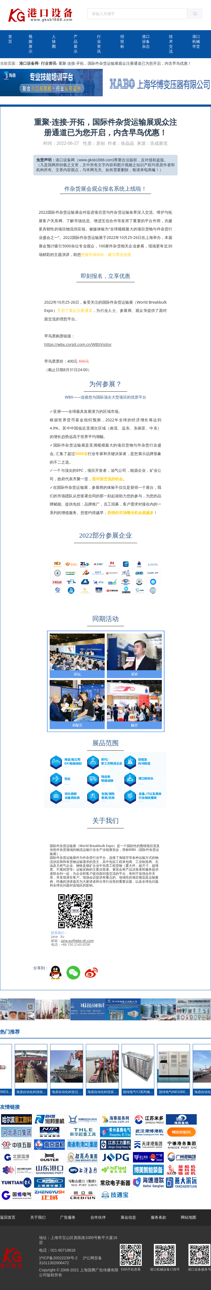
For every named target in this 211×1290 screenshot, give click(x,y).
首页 (10, 39)
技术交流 (171, 43)
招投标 (122, 41)
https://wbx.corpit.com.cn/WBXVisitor (78, 344)
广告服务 (68, 1217)
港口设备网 (28, 63)
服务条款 (158, 1217)
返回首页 (7, 1217)
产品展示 (75, 43)
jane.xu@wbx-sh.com (77, 940)
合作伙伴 (98, 1217)
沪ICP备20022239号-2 (58, 1258)
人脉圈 (54, 41)
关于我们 (38, 1217)
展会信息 (128, 1217)
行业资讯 (99, 43)
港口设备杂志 (146, 41)
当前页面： (9, 63)
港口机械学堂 (196, 41)
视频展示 (30, 43)
